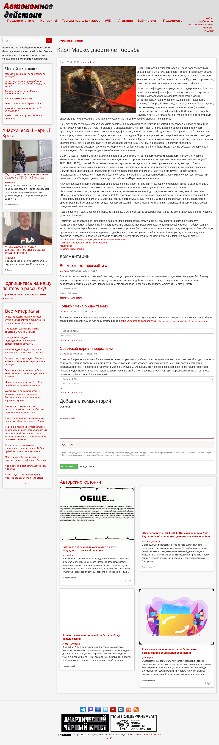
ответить (64, 298)
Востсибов (67, 555)
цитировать (77, 298)
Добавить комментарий (72, 249)
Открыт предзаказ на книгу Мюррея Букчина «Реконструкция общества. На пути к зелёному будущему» (25, 319)
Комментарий (68, 418)
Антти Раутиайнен (151, 541)
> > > (27, 483)
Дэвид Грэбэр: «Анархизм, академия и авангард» (24, 116)
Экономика (120, 239)
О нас (109, 738)
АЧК (109, 20)
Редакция (10, 182)
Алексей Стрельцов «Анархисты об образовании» (23, 109)
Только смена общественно (84, 306)
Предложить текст (21, 20)
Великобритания (89, 242)
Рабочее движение (104, 239)
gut (95, 353)
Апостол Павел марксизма (18, 98)
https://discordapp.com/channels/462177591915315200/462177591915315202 (164, 321)
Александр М (87, 62)
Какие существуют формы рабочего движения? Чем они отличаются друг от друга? (25, 83)
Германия (65, 242)
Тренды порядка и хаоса (81, 20)
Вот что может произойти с (83, 265)
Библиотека (148, 20)
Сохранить (68, 466)
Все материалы (22, 311)
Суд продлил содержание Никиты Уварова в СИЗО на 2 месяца (27, 176)
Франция (75, 242)
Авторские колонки (80, 482)
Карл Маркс (66, 246)
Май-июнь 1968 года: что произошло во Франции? (25, 75)
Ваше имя (65, 406)
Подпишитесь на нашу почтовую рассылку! (26, 286)
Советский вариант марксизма (86, 348)
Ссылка (64, 271)
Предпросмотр (87, 466)
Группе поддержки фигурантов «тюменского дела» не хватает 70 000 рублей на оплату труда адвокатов (24, 448)
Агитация (125, 20)
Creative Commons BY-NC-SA (146, 734)
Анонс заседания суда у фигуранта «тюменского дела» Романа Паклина (25, 249)
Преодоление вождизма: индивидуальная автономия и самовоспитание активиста (20, 340)
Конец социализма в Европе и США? (24, 103)
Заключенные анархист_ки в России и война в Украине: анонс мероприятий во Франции (25, 361)
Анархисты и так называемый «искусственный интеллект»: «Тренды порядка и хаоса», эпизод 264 (24, 409)
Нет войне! (48, 20)
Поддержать (172, 20)
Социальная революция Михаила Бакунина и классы (22, 92)
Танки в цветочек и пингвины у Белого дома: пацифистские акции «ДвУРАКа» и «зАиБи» (26, 373)
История (89, 239)
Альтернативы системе (71, 41)
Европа (103, 242)
